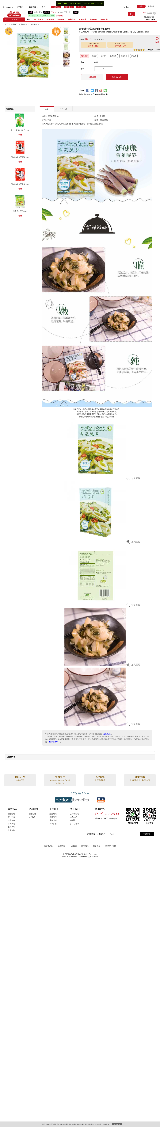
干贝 (65, 12)
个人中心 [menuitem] (125, 7)
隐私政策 (85, 846)
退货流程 (53, 817)
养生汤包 (59, 16)
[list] (56, 14)
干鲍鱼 (53, 12)
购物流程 (11, 814)
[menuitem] (12, 7)
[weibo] (100, 90)
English (108, 846)
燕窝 (30, 12)
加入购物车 (117, 77)
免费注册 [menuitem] (151, 6)
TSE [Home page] (14, 14)
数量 (82, 69)
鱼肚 (70, 12)
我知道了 (117, 1124)
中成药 (52, 16)
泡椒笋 (94, 56)
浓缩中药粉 (44, 16)
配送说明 (32, 814)
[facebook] (87, 90)
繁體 (114, 846)
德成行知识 (150, 19)
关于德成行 (74, 814)
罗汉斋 (133, 56)
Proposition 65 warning (100, 94)
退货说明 (53, 820)
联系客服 (53, 824)
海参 (76, 12)
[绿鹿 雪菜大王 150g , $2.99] (20, 211)
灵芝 (40, 12)
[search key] (108, 14)
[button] (22, 20)
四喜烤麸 (124, 56)
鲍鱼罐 (60, 12)
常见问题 (11, 824)
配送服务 (32, 817)
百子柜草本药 (34, 16)
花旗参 (46, 12)
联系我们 (73, 820)
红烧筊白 (113, 56)
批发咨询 (11, 830)
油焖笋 (103, 56)
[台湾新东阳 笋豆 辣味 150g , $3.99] (20, 184)
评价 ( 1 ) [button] (63, 109)
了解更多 (106, 1124)
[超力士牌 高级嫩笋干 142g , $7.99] (20, 130)
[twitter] (92, 90)
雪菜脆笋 (84, 56)
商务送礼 (11, 827)
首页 (29, 19)
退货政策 (53, 814)
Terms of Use (54, 742)
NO (101, 3)
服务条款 (107, 734)
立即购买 (92, 77)
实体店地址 (74, 824)
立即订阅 (146, 834)
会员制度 (11, 820)
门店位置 (73, 846)
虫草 (36, 12)
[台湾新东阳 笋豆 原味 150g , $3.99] (20, 157)
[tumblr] (96, 90)
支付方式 (11, 817)
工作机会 (73, 817)
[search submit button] (131, 14)
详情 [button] (46, 109)
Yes (97, 3)
